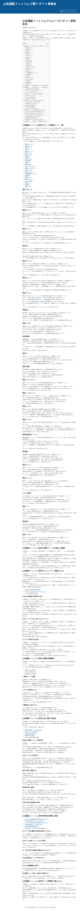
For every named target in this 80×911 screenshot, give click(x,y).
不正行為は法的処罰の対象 (32, 108)
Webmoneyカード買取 (37, 301)
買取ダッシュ (30, 76)
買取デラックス (30, 53)
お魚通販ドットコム (27, 128)
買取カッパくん (30, 77)
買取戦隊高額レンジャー (32, 72)
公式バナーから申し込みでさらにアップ (35, 90)
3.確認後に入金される (31, 98)
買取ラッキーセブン (31, 66)
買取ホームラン (30, 71)
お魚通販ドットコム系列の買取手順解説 (33, 94)
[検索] (67, 11)
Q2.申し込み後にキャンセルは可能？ (34, 113)
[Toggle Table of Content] (47, 44)
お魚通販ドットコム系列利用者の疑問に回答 (34, 110)
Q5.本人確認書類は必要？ (32, 118)
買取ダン (29, 63)
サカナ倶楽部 (30, 79)
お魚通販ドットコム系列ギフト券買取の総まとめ (35, 121)
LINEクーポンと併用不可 (32, 103)
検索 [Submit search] (75, 11)
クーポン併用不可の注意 (32, 92)
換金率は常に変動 (30, 106)
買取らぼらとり (30, 47)
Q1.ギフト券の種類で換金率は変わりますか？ (36, 111)
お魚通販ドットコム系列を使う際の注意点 (34, 100)
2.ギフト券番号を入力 (31, 97)
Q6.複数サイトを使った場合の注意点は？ (35, 119)
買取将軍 (29, 82)
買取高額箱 (29, 61)
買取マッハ (29, 80)
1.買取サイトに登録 (31, 95)
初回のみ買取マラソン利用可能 (33, 102)
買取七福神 (29, 65)
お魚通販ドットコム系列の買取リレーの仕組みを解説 (36, 85)
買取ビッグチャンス (31, 68)
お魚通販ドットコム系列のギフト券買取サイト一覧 (36, 46)
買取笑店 (28, 58)
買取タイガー (30, 69)
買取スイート (29, 50)
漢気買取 (29, 74)
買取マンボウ (30, 83)
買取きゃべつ (29, 49)
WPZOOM (53, 907)
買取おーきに (29, 60)
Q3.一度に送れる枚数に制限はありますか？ (36, 114)
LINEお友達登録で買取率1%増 (33, 89)
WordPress (32, 907)
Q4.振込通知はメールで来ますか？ (34, 116)
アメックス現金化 (51, 30)
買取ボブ (28, 52)
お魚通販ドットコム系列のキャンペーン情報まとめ (36, 87)
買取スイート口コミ (27, 232)
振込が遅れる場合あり (31, 105)
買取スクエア (29, 57)
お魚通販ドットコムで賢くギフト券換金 (29, 4)
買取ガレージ (29, 55)
